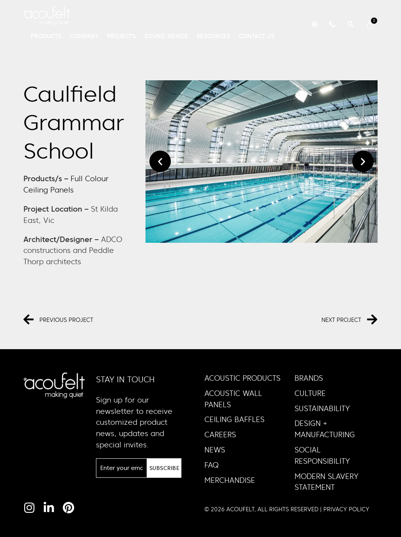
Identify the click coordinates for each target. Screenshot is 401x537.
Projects (121, 36)
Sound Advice (166, 36)
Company (84, 36)
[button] (313, 24)
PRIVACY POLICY (346, 509)
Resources (213, 36)
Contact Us (257, 36)
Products (46, 36)
